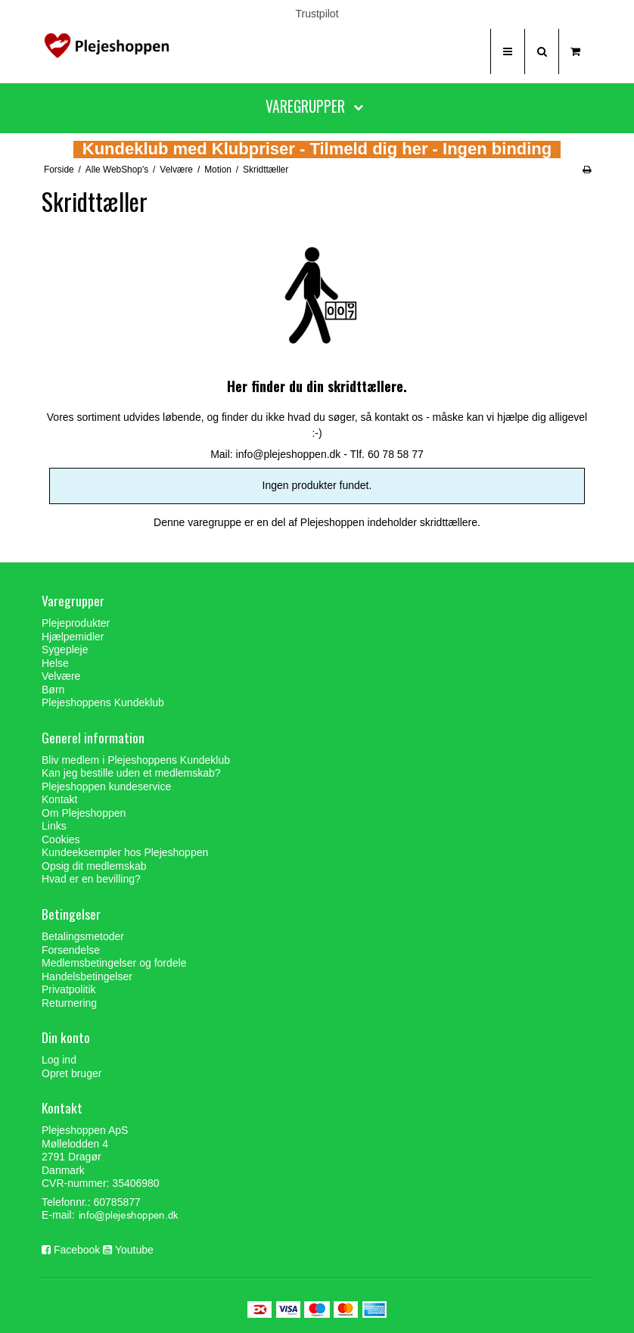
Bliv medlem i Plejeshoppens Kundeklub (136, 760)
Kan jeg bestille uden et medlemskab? (131, 773)
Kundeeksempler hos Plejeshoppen (125, 852)
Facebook (77, 1250)
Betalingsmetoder (83, 936)
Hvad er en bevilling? (91, 879)
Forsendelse (71, 950)
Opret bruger (71, 1073)
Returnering (69, 1003)
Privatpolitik (69, 989)
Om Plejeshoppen (84, 813)
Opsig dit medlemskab (94, 866)
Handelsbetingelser (87, 976)
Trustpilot (316, 14)
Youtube (134, 1250)
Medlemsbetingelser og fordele (114, 963)
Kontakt (59, 799)
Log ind (59, 1060)
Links (54, 826)
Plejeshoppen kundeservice (106, 786)
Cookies (61, 839)
